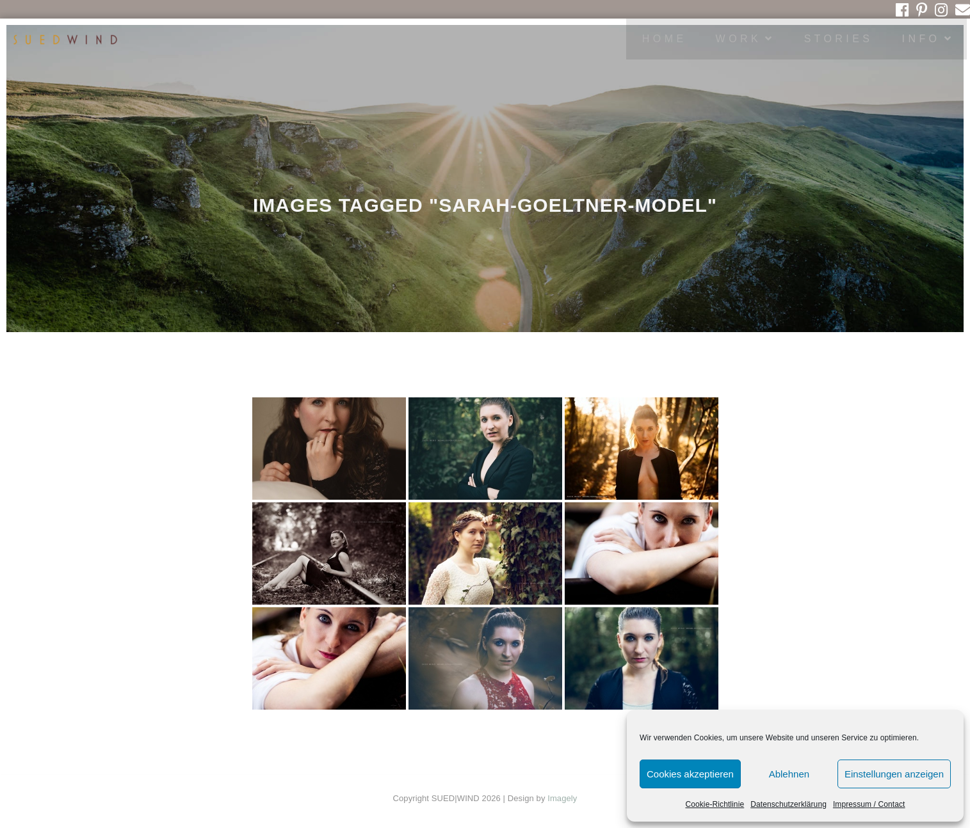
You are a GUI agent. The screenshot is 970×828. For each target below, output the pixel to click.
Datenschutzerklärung (788, 804)
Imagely (562, 798)
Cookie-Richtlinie (714, 804)
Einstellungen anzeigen (894, 773)
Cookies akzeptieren (690, 773)
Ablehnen (789, 773)
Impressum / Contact (869, 804)
